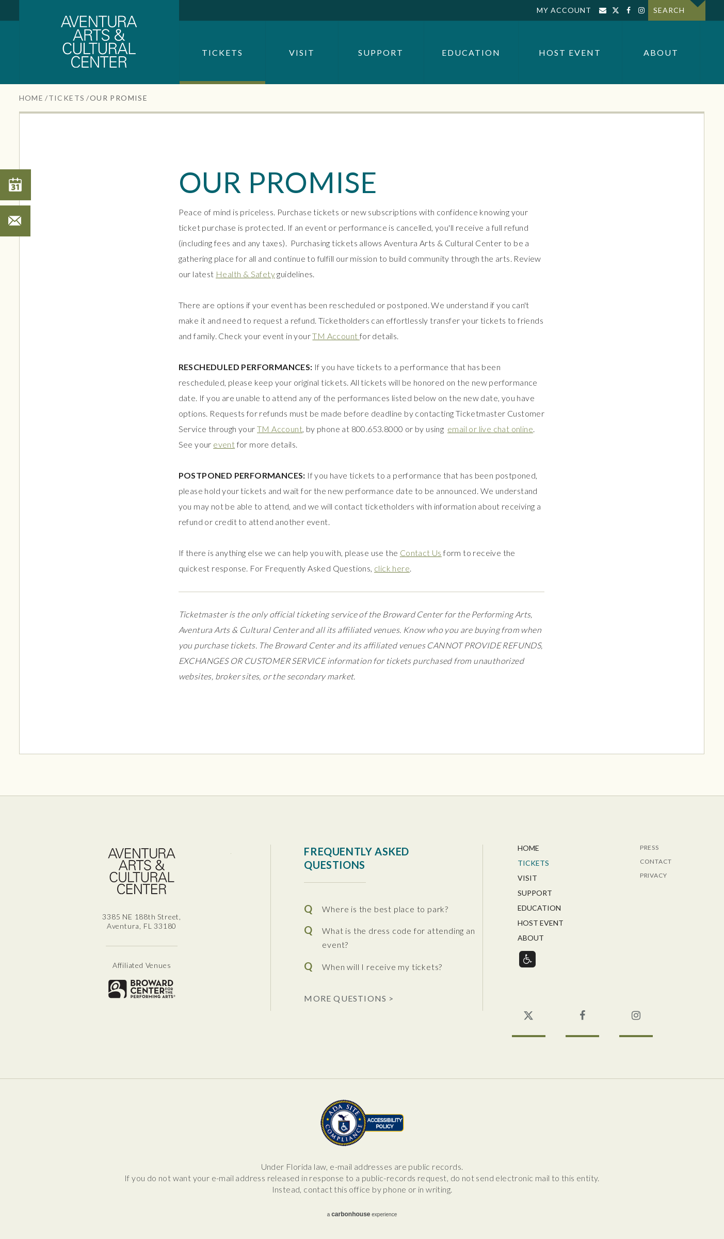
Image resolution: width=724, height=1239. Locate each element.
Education (471, 52)
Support (381, 52)
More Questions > (349, 998)
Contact (656, 862)
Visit (302, 52)
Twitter (615, 10)
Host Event (570, 52)
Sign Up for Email (603, 10)
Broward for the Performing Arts (142, 988)
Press (649, 848)
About (661, 52)
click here (392, 568)
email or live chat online (490, 429)
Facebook (628, 10)
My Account (564, 10)
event (224, 444)
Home (31, 97)
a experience (362, 1214)
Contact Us (421, 553)
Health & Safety (245, 274)
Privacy (653, 875)
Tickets (222, 52)
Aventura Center (99, 42)
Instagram (641, 10)
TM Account (335, 336)
